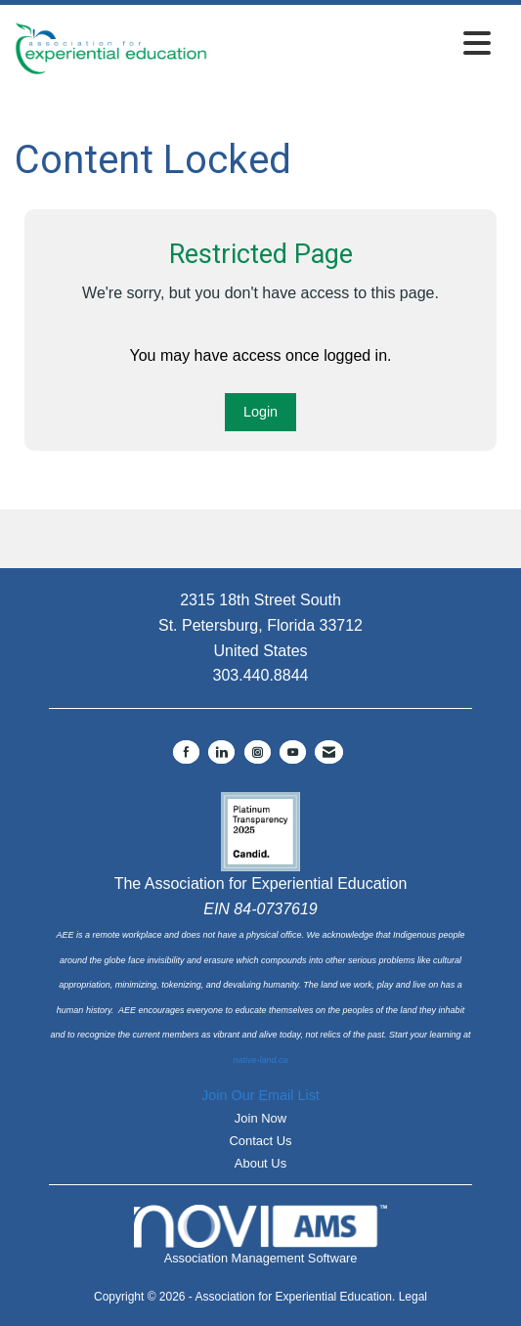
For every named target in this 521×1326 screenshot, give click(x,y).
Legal (413, 1297)
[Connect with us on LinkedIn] (221, 752)
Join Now (260, 1118)
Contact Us (260, 1140)
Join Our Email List (260, 1095)
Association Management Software (261, 1235)
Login (260, 412)
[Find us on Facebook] (186, 752)
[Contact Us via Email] (329, 752)
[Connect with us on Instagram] (257, 752)
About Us (260, 1163)
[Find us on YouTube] (293, 752)
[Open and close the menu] (354, 44)
